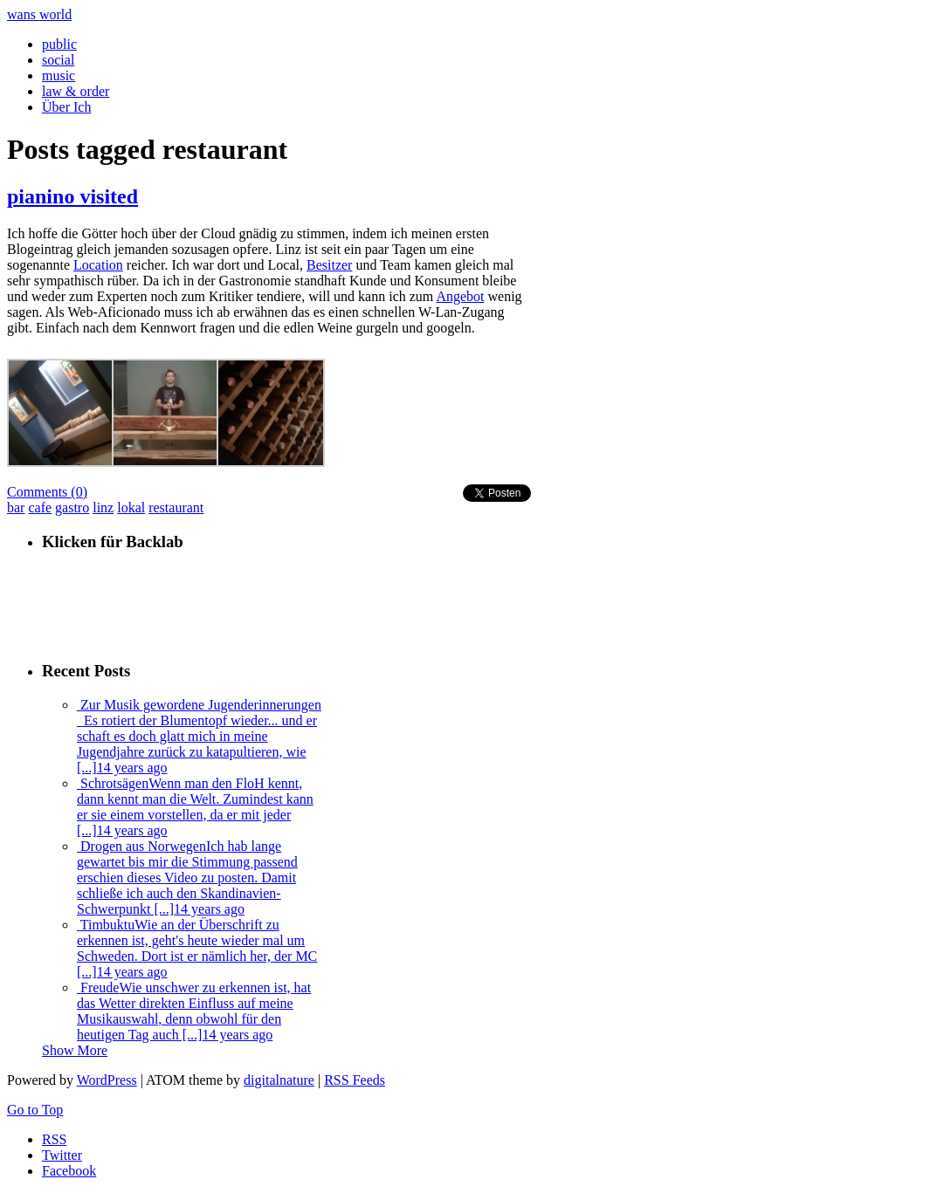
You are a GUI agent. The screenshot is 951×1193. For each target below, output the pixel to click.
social (58, 59)
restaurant (175, 507)
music (58, 75)
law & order (75, 91)
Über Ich (66, 106)
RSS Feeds (354, 1080)
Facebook (69, 1170)
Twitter (62, 1155)
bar (15, 507)
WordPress (107, 1080)
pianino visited (72, 196)
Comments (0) (47, 491)
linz (103, 507)
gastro (72, 507)
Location (98, 264)
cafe (40, 507)
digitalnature (279, 1080)
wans (39, 14)
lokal (131, 507)
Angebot (460, 296)
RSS (54, 1139)
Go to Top (35, 1109)
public (59, 44)
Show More (74, 1050)
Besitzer (329, 264)
